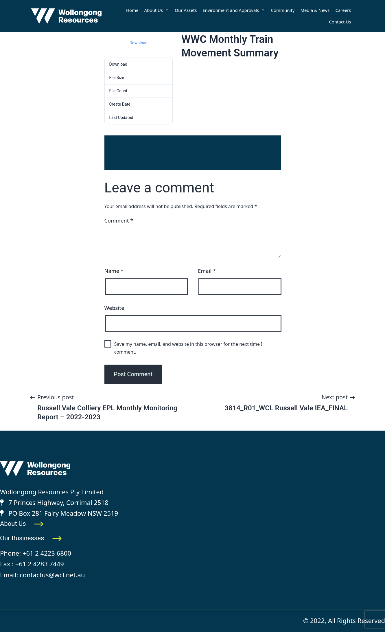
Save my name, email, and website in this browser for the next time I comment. (188, 348)
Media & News (315, 10)
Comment (118, 220)
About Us (156, 10)
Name (114, 270)
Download (139, 43)
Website (114, 307)
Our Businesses (31, 538)
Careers (343, 10)
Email (207, 270)
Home (132, 10)
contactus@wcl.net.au (52, 574)
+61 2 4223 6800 (47, 553)
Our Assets (186, 10)
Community (282, 10)
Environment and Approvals (233, 10)
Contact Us (340, 22)
